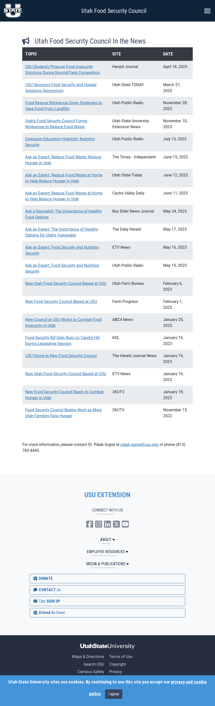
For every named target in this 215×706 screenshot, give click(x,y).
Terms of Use (120, 656)
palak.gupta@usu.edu (140, 444)
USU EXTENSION (107, 494)
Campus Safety (90, 671)
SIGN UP (46, 601)
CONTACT (47, 589)
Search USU (94, 664)
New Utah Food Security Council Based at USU (65, 283)
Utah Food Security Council (114, 10)
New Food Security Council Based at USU (61, 301)
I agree (113, 694)
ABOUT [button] (107, 539)
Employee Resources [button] (107, 551)
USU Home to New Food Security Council (61, 355)
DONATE (43, 578)
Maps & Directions (88, 656)
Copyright (117, 664)
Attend (49, 612)
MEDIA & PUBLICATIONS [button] (107, 563)
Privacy (115, 671)
